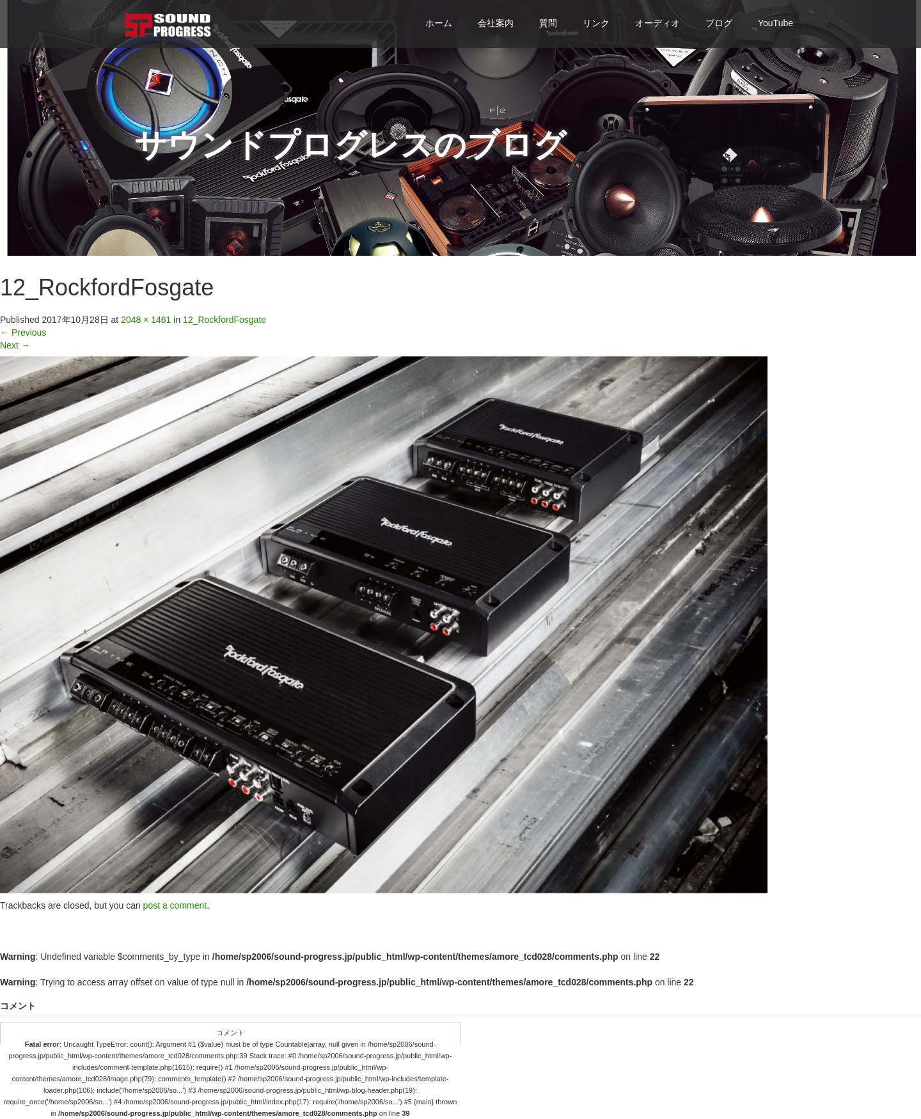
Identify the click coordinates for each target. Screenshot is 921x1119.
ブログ (718, 23)
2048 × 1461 (146, 320)
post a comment (175, 905)
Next (15, 345)
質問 (548, 23)
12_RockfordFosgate (224, 320)
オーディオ (657, 23)
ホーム (438, 23)
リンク (596, 23)
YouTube (775, 23)
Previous (23, 332)
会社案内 (496, 23)
